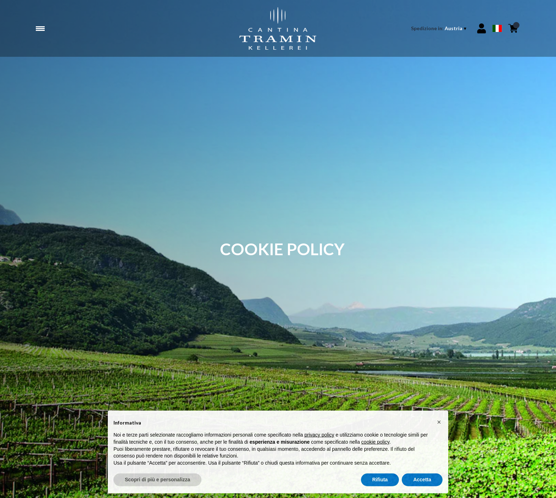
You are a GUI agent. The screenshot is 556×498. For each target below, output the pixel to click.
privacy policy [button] (319, 439)
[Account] (481, 28)
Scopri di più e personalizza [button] (157, 484)
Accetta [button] (422, 484)
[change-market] (439, 28)
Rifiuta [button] (380, 484)
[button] (439, 426)
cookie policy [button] (375, 446)
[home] (277, 28)
